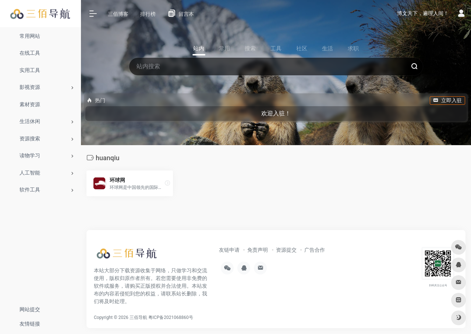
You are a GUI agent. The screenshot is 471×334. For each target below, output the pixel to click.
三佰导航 (138, 317)
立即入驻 (447, 100)
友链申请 (229, 250)
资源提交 (286, 250)
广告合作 (314, 250)
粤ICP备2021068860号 (170, 317)
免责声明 (257, 250)
